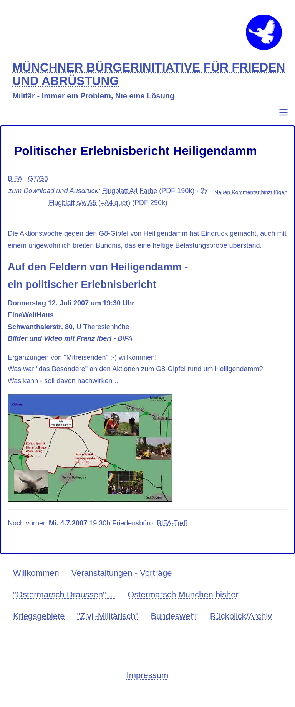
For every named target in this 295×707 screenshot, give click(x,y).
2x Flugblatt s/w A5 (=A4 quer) (89, 210)
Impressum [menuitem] (148, 683)
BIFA (15, 186)
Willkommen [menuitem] (36, 580)
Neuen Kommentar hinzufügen (250, 200)
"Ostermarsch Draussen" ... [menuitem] (64, 602)
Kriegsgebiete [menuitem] (39, 623)
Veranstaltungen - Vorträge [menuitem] (121, 580)
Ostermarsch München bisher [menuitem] (183, 602)
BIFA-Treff (172, 530)
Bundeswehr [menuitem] (174, 623)
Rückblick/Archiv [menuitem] (241, 623)
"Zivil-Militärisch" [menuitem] (108, 623)
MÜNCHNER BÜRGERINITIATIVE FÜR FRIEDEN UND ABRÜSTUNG (123, 81)
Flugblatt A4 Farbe (134, 198)
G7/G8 (38, 186)
